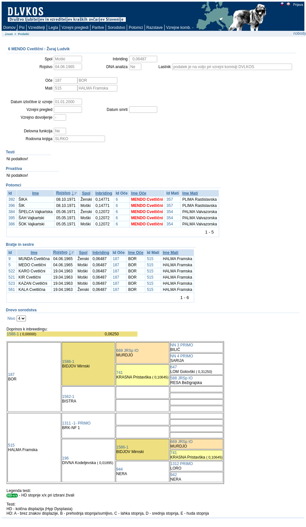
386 (11, 224)
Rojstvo (63, 193)
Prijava (298, 4)
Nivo (11, 318)
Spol (86, 193)
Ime (35, 193)
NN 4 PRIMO (182, 356)
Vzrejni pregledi (75, 27)
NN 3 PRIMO (182, 345)
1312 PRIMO (182, 463)
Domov (9, 27)
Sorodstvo (116, 27)
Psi (22, 27)
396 (11, 205)
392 (11, 199)
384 (11, 212)
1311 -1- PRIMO (76, 423)
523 (11, 283)
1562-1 (68, 396)
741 (119, 372)
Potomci (136, 27)
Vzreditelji (36, 27)
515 (150, 259)
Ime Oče (139, 193)
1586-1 (13, 334)
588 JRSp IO (182, 378)
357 (170, 199)
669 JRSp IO (127, 350)
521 (11, 277)
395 (11, 218)
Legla (53, 27)
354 (170, 212)
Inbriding (104, 193)
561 (11, 289)
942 (174, 475)
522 (11, 271)
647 (174, 367)
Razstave (155, 27)
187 (116, 259)
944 (119, 469)
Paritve (98, 27)
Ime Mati (190, 193)
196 (65, 458)
